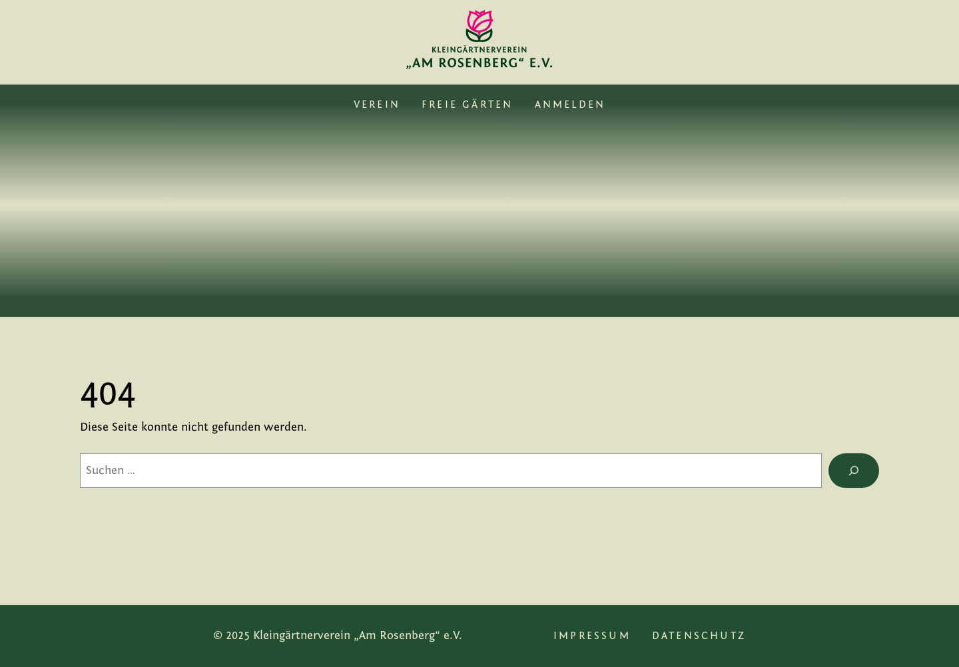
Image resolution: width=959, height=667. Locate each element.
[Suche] (853, 470)
